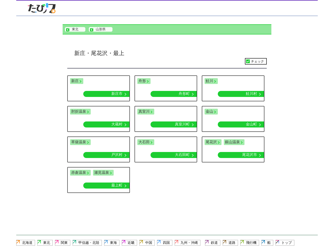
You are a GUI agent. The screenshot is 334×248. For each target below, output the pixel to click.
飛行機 (251, 243)
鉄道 (214, 243)
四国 (166, 243)
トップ (286, 243)
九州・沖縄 (189, 243)
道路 (231, 243)
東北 (46, 243)
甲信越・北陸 (88, 243)
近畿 (131, 243)
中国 (148, 243)
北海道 (27, 243)
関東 (64, 243)
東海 (113, 243)
